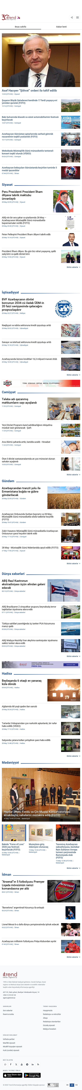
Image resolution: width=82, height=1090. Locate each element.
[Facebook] (10, 1064)
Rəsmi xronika (8, 1014)
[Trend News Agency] (10, 975)
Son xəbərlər (7, 1010)
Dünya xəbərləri (13, 574)
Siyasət (7, 185)
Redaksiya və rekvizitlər (52, 1014)
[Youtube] (21, 1064)
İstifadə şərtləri (8, 1039)
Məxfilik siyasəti (9, 1043)
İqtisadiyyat (10, 292)
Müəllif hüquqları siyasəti (12, 1047)
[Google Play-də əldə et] (32, 1075)
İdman (6, 874)
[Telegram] (27, 1064)
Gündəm (8, 481)
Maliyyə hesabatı (49, 1029)
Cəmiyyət (9, 392)
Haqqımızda (47, 1010)
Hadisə (7, 673)
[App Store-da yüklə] (12, 1075)
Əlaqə (45, 1018)
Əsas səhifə (20, 26)
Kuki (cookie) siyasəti (11, 1050)
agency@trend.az (9, 998)
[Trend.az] (11, 17)
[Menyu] (77, 17)
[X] (16, 1064)
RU (77, 1085)
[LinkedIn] (32, 1064)
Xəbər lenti (61, 26)
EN (67, 1085)
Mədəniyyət (10, 762)
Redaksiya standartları (51, 1022)
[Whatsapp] (5, 1064)
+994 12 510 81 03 (9, 995)
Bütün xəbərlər (72, 267)
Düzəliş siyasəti (49, 1025)
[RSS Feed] (38, 1064)
